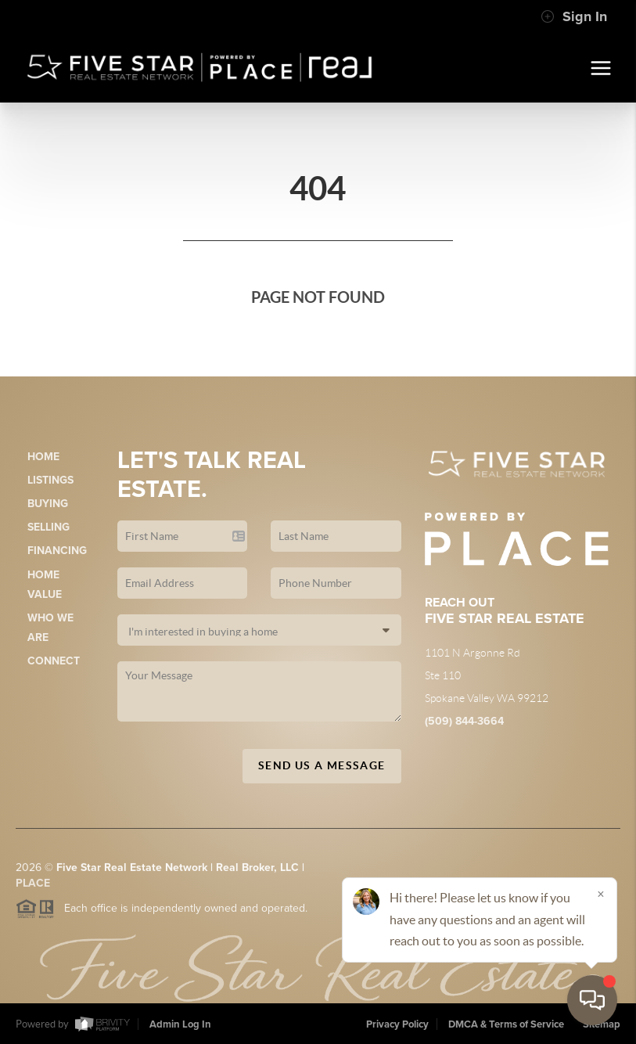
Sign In (574, 16)
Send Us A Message (322, 765)
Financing (57, 550)
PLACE (33, 888)
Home (43, 456)
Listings (50, 480)
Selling (48, 527)
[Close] (601, 893)
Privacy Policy (397, 1024)
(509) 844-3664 (464, 721)
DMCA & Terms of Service (506, 1024)
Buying (47, 503)
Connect (53, 661)
